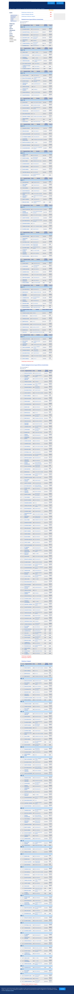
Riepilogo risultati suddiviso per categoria (29, 984)
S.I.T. (10, 31)
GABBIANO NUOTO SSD (39, 519)
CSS (34, 86)
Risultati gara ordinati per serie (27, 12)
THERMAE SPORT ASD (37, 292)
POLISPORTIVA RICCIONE (37, 305)
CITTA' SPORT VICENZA (37, 102)
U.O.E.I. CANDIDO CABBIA (37, 226)
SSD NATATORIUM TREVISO (38, 209)
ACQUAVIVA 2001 (36, 29)
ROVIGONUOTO (36, 32)
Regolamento (13, 17)
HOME (10, 8)
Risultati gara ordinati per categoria (28, 16)
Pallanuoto (12, 23)
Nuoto (10, 12)
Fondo (11, 25)
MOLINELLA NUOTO (35, 327)
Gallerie (11, 38)
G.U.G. (11, 33)
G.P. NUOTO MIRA (37, 92)
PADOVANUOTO (36, 128)
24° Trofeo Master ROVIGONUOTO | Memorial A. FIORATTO (31, 8)
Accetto (62, 988)
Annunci (11, 41)
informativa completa (10, 990)
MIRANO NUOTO (36, 182)
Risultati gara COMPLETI (26, 657)
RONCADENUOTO (38, 570)
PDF (51, 12)
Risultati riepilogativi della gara (27, 14)
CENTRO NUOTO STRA (38, 344)
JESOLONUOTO (36, 166)
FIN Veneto (51, 3)
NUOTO (13, 8)
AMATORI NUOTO (37, 263)
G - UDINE (36, 52)
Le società (60, 3)
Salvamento (12, 30)
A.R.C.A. (33, 321)
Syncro (11, 28)
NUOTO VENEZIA (36, 236)
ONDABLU (35, 40)
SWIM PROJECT (36, 185)
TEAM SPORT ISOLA (36, 121)
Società (12, 19)
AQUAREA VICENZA (36, 105)
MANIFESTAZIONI (18, 8)
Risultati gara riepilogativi (26, 656)
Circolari (12, 18)
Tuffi (10, 27)
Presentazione (13, 16)
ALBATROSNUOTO (38, 55)
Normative (11, 36)
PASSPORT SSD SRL (38, 780)
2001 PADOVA (37, 63)
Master (11, 35)
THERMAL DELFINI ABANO (37, 116)
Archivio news (12, 40)
